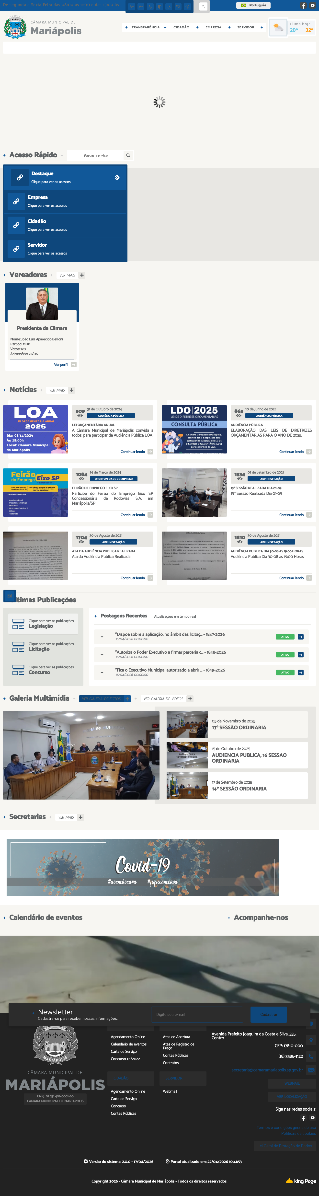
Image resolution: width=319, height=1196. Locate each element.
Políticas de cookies (298, 1133)
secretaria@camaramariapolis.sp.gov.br (267, 1070)
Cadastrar (268, 1014)
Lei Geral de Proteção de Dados (285, 1146)
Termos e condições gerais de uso (286, 1127)
